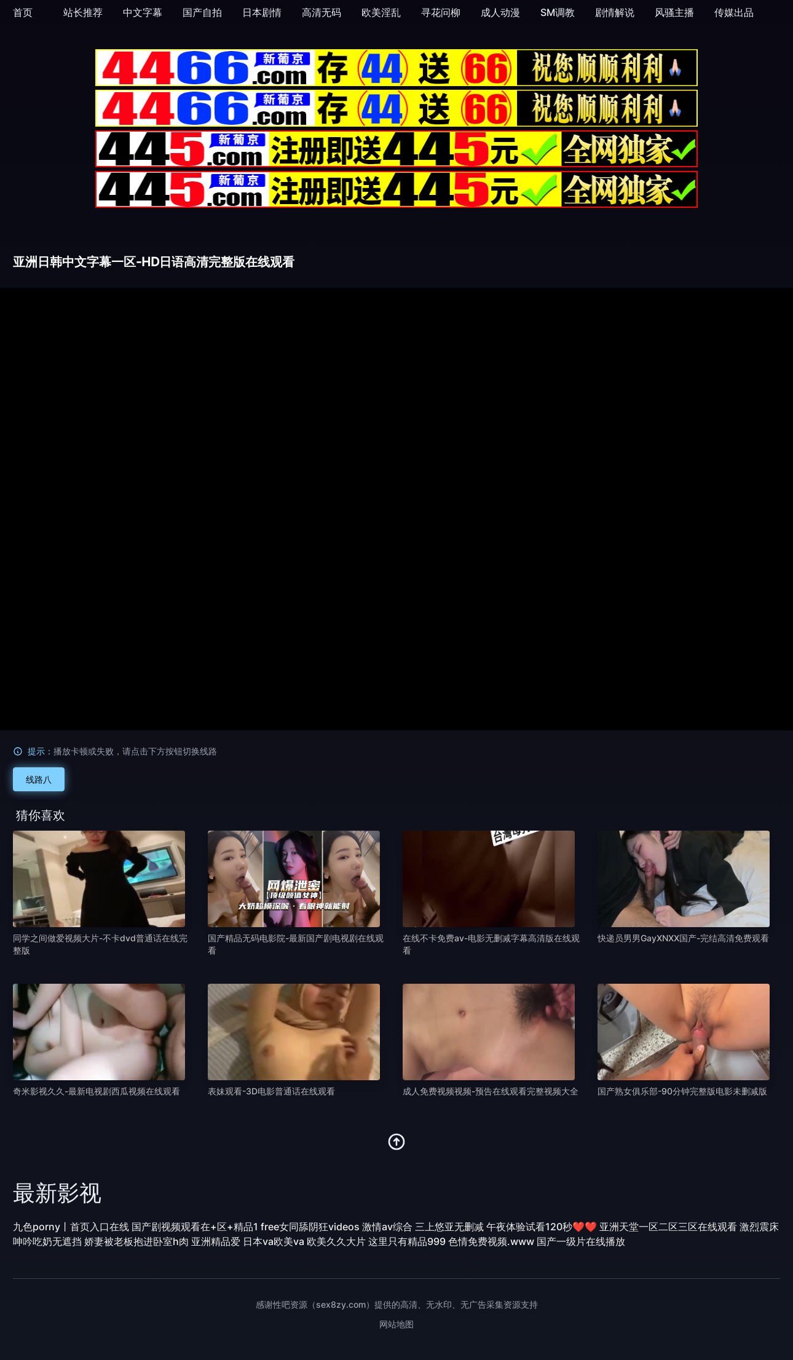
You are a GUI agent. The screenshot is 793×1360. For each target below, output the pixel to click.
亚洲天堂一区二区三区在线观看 (668, 1226)
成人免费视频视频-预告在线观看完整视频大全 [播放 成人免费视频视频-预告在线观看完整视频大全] (490, 1091)
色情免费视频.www (491, 1241)
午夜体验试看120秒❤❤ (541, 1226)
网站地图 (396, 1324)
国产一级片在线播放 (581, 1241)
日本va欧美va (273, 1241)
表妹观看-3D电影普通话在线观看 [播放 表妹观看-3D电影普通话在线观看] (271, 1091)
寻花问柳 (440, 12)
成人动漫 (500, 12)
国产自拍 (202, 12)
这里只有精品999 (407, 1241)
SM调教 (557, 12)
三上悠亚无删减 (449, 1226)
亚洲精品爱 (215, 1241)
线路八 (39, 779)
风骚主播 (674, 12)
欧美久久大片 (336, 1241)
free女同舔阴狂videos (310, 1226)
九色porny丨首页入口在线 (71, 1226)
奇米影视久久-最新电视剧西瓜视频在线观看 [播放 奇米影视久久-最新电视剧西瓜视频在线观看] (96, 1091)
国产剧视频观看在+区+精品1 (195, 1226)
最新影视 (57, 1192)
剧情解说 (614, 12)
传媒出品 (734, 12)
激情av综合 (387, 1226)
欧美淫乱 (381, 12)
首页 (23, 12)
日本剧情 (262, 12)
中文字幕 (142, 12)
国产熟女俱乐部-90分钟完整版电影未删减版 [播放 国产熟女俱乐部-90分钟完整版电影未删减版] (682, 1091)
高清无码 (321, 12)
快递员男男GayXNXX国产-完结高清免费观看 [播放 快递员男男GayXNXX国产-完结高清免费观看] (683, 938)
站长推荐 (83, 12)
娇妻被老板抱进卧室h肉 (136, 1241)
